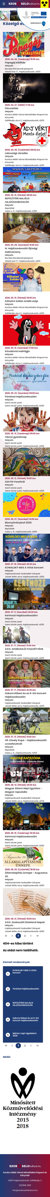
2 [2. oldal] (25, 936)
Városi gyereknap (16, 437)
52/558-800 (25, 1185)
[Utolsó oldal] (37, 935)
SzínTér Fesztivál (15, 481)
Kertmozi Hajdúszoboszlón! (21, 615)
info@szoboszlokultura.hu (25, 1190)
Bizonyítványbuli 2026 (18, 522)
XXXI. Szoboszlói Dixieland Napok (25, 922)
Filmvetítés (11, 108)
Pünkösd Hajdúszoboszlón (21, 396)
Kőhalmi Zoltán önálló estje (21, 301)
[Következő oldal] (31, 935)
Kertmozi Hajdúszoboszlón (21, 836)
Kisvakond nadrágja (17, 351)
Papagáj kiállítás (15, 62)
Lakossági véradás (16, 153)
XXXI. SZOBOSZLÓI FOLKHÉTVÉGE (24, 649)
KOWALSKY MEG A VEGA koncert (24, 567)
